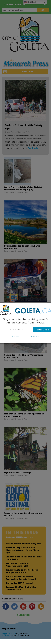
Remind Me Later (33, 336)
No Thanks (15, 336)
